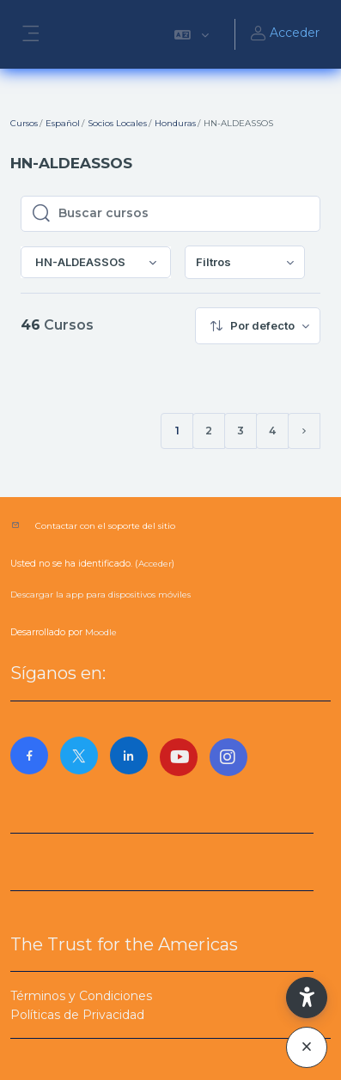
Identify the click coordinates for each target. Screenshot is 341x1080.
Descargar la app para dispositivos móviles (100, 594)
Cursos (24, 123)
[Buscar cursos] (183, 213)
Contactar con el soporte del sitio (105, 525)
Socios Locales (117, 123)
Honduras (175, 123)
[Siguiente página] (304, 431)
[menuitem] (245, 262)
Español (63, 123)
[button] (191, 34)
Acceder (284, 34)
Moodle (101, 632)
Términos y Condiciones (81, 996)
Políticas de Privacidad (77, 1014)
